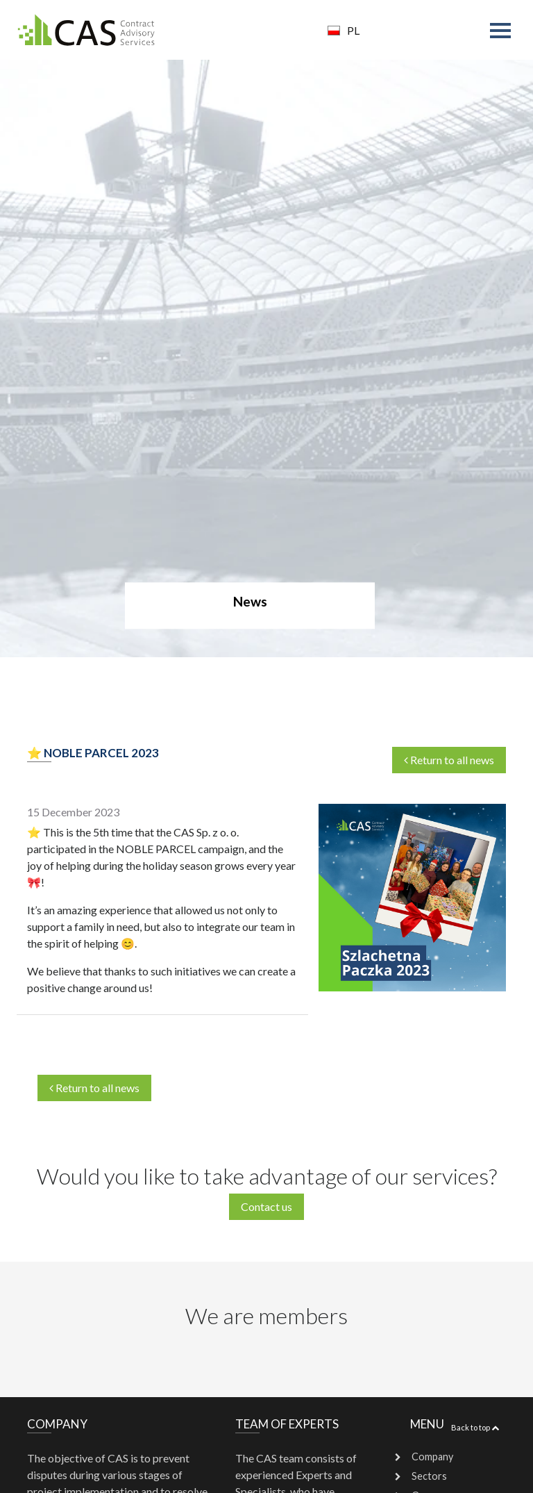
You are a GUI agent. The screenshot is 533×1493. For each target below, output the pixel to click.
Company (432, 1456)
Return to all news (94, 1087)
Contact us (266, 1206)
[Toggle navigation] (503, 32)
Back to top (475, 1427)
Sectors (429, 1476)
